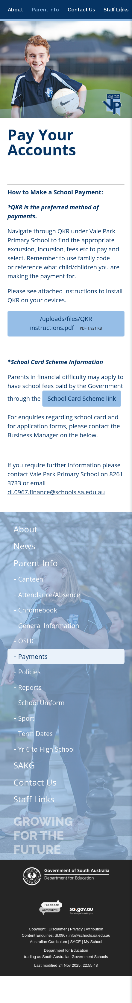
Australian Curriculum (48, 941)
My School (93, 941)
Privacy (76, 929)
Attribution (94, 929)
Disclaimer (57, 929)
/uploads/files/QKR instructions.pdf (66, 323)
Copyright (37, 929)
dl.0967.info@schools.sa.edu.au (82, 935)
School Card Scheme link (82, 398)
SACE (75, 941)
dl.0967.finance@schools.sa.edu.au (56, 492)
